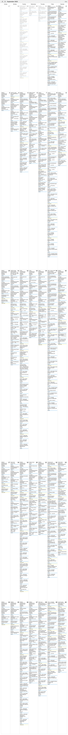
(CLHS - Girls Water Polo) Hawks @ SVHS (24, 694)
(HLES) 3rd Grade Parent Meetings (41, 188)
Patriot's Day (13, 308)
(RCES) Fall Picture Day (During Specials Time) (24, 613)
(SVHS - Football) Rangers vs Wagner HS (52, 403)
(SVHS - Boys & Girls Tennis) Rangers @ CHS (24, 645)
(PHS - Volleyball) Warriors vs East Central (23, 68)
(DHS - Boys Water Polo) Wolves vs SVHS (52, 367)
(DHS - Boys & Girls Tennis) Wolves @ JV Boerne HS (15, 516)
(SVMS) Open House (33, 532)
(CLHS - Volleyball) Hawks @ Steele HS (24, 436)
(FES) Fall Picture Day (13, 463)
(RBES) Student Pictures (23, 609)
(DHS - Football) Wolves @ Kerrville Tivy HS (52, 67)
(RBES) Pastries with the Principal (33, 640)
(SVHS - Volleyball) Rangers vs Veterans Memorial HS (24, 445)
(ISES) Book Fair (14, 277)
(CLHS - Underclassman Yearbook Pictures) (42, 6)
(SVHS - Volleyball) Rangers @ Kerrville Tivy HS (24, 580)
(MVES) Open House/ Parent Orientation (24, 385)
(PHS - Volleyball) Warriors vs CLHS (23, 159)
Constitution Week (14, 488)
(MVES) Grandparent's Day (32, 102)
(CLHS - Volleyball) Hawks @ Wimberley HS (52, 656)
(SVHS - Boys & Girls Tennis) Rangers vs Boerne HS (52, 517)
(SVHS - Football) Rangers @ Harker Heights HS (51, 77)
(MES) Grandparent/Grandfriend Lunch (52, 313)
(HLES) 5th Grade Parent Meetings (23, 163)
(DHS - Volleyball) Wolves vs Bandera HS (52, 661)
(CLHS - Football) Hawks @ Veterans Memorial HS (52, 388)
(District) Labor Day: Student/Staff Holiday (14, 93)
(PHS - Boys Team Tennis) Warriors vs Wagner (33, 12)
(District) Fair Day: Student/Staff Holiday (52, 608)
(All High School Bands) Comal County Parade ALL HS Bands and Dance (52, 645)
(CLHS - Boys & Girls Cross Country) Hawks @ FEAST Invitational (62, 36)
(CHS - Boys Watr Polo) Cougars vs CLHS (23, 26)
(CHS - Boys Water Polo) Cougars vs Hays (23, 372)
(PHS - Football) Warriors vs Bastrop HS (52, 566)
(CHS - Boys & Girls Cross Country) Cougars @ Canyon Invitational (62, 148)
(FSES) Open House (33, 528)
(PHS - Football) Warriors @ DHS (51, 244)
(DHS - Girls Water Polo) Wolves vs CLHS (42, 670)
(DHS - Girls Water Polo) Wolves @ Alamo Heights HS (23, 19)
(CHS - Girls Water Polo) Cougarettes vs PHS (52, 329)
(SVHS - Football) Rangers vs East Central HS (52, 249)
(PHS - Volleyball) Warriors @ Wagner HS (24, 709)
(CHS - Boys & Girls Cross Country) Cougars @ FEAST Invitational (62, 27)
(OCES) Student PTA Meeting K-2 (15, 626)
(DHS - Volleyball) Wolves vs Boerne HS (52, 210)
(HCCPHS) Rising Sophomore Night (23, 405)
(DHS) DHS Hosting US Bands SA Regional (62, 463)
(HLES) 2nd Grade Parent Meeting (42, 183)
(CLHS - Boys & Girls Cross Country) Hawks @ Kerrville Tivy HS (33, 502)
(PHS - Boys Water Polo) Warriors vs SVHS (52, 527)
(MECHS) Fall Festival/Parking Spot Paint (62, 134)
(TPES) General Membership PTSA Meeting (42, 653)
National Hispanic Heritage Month (51, 304)
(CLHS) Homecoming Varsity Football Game (42, 531)
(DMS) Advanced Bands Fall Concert (14, 507)
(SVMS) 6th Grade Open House (14, 529)
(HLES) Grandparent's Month (15, 128)
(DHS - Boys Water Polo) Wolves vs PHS (52, 220)
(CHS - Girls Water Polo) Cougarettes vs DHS (24, 558)
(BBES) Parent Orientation (32, 145)
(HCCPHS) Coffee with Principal (23, 499)
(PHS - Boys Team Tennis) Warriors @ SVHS (23, 521)
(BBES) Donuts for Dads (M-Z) (42, 638)
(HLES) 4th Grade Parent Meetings (23, 149)
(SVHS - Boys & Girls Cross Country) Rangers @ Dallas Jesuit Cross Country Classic (62, 656)
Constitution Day (4, 485)
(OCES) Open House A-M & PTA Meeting (42, 509)
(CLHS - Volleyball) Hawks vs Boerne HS (24, 684)
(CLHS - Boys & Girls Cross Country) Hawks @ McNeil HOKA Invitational (62, 511)
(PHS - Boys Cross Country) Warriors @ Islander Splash (42, 309)
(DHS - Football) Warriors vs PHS (51, 240)
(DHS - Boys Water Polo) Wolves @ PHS (24, 673)
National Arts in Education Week (51, 133)
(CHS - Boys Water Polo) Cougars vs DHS (23, 526)
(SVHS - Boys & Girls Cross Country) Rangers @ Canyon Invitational (62, 142)
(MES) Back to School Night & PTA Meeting (42, 172)
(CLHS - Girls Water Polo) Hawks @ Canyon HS (24, 56)
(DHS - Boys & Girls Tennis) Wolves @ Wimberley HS (33, 523)
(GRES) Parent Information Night (14, 331)
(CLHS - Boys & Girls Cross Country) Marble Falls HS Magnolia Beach (62, 650)
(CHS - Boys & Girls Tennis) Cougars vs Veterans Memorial (42, 165)
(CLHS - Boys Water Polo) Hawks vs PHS (24, 533)
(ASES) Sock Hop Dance (52, 347)
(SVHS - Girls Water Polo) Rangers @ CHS (24, 390)
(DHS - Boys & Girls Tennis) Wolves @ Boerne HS (24, 639)
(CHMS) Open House (15, 326)
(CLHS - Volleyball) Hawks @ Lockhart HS (52, 36)
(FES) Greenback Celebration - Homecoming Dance (52, 45)
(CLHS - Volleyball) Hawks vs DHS (23, 549)
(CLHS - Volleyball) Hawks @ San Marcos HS (23, 38)
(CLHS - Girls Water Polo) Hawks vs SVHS (52, 189)
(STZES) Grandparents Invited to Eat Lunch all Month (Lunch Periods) (52, 12)
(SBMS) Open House (15, 525)
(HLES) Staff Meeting (15, 511)
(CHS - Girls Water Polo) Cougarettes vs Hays (24, 338)
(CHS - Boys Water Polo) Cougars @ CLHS (62, 535)
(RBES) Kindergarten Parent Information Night (33, 155)
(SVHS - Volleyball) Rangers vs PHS (51, 229)
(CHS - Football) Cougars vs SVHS (51, 555)
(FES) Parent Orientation (40, 178)
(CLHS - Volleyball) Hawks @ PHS (23, 154)
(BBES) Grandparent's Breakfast (41, 132)
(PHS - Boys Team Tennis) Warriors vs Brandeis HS (51, 324)
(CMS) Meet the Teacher (23, 138)
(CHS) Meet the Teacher (14, 353)
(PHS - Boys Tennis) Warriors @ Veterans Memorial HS (24, 360)
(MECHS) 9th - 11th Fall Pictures (42, 315)
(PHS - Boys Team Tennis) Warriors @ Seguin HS (33, 139)
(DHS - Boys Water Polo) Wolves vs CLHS (42, 692)
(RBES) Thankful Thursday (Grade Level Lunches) (14, 122)
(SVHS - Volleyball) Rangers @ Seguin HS (52, 677)
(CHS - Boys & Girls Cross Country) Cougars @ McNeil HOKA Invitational (62, 492)
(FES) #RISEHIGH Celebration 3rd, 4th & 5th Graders (42, 642)
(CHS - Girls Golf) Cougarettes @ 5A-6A (52, 632)
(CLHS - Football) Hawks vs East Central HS (41, 526)
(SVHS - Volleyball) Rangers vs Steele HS (52, 82)
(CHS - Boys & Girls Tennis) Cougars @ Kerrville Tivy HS (62, 340)
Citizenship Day (4, 481)
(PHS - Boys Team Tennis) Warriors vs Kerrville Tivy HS (23, 663)
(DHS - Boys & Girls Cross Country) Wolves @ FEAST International (62, 44)
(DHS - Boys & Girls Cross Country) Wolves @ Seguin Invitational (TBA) (62, 610)
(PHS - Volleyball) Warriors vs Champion (52, 550)
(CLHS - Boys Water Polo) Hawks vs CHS (62, 541)
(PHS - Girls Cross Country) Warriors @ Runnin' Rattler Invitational (62, 162)
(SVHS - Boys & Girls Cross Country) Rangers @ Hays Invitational (62, 309)
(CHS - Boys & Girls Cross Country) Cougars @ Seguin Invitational (62, 629)
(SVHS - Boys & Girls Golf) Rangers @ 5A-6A (52, 638)
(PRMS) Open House (24, 133)
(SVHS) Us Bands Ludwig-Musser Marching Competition (62, 618)
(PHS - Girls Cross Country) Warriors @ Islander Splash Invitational (62, 303)
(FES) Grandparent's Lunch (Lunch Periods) (22, 272)
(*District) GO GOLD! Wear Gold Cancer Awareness (51, 463)
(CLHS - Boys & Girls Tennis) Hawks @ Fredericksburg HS (42, 12)
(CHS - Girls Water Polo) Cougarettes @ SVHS (42, 659)
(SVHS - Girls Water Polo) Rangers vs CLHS (24, 678)
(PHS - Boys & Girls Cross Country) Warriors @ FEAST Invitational (62, 52)
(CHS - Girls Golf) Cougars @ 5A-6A (61, 642)
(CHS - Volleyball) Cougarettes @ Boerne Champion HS (52, 376)
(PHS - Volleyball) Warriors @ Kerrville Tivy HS (52, 383)
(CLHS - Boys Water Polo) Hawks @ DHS (42, 688)
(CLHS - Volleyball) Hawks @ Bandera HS (52, 536)
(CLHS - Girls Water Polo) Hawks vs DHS (24, 421)
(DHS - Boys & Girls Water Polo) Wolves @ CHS (24, 538)
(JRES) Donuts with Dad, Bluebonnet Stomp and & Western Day (42, 632)
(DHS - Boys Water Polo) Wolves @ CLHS (23, 379)
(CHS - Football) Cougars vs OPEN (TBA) (51, 603)
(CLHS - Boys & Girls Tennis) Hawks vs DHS (42, 149)
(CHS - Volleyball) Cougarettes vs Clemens (23, 73)
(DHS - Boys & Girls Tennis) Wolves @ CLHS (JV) (42, 17)
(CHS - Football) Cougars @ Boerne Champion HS (42, 339)
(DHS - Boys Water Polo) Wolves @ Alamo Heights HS (23, 62)
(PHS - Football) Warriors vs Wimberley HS (52, 72)
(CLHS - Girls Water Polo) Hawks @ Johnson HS (52, 319)
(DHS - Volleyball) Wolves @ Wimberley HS (24, 400)
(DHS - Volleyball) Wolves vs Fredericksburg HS (51, 540)
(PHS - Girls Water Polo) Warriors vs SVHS (52, 546)
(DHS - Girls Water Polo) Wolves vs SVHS (52, 335)
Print (66, 1)
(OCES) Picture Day (33, 465)
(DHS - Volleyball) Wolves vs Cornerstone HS (23, 689)
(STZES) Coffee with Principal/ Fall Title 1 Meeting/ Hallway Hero (52, 501)
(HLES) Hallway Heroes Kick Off (41, 335)
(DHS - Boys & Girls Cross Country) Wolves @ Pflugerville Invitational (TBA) (52, 99)
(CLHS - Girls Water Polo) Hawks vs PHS (24, 564)
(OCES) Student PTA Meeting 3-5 (33, 679)
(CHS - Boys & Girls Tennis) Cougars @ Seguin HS (24, 13)
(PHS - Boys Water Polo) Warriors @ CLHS (23, 544)
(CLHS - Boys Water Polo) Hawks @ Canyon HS (24, 32)
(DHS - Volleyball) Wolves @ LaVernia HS (52, 41)
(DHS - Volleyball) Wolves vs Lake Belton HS (23, 129)
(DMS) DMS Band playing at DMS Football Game (23, 657)
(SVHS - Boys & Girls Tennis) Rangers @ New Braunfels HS (52, 173)
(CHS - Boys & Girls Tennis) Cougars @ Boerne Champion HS (62, 322)
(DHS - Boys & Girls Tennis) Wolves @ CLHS (32, 6)
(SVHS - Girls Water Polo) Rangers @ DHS (52, 344)
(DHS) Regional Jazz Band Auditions (62, 334)
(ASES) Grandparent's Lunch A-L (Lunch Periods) (41, 94)
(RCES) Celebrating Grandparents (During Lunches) (24, 100)
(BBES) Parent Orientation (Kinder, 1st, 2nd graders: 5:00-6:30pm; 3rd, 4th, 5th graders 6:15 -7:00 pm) (33, 95)
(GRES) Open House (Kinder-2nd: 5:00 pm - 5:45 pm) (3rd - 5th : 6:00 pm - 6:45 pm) (14, 272)
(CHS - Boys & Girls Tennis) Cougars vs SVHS (24, 650)
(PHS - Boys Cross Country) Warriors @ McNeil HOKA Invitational (62, 296)
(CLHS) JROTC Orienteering (61, 499)
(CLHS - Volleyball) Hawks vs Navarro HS (52, 206)
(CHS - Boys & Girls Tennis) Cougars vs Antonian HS (24, 514)
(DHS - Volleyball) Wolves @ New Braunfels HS (23, 44)
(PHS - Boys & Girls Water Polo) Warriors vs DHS (24, 704)
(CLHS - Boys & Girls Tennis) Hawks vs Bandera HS (33, 328)
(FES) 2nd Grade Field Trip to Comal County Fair (42, 603)
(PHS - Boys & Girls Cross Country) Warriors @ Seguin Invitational (62, 637)
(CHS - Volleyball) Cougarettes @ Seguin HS (23, 720)
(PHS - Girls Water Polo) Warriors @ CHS (52, 372)
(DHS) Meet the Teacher (14, 358)
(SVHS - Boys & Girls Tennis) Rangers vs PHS (24, 508)
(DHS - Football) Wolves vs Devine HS (52, 682)
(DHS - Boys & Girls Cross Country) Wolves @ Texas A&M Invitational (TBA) (52, 272)
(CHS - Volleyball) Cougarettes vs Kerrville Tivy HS (52, 199)
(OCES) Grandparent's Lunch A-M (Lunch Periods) (42, 138)
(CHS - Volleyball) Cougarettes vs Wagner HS (52, 665)
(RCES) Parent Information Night (23, 365)
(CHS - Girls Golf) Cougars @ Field (51, 142)
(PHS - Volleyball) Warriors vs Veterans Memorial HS (52, 672)
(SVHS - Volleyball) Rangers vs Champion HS (23, 715)
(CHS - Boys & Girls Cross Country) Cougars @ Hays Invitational (62, 316)
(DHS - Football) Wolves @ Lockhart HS (52, 393)
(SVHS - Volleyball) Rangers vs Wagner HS (52, 408)
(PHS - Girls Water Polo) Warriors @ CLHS (23, 570)
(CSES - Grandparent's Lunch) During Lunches (52, 148)
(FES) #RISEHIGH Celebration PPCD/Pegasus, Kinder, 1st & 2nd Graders (32, 650)
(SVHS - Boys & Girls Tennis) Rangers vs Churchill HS (62, 329)
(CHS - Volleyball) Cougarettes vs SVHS (52, 560)
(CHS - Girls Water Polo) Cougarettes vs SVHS (24, 414)
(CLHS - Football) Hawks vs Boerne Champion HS (52, 254)
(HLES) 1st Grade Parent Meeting (32, 161)
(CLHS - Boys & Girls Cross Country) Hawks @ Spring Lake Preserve (62, 129)
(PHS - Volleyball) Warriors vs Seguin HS (23, 575)
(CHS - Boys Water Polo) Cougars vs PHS (52, 362)
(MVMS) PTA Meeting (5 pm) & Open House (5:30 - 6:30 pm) (15, 336)
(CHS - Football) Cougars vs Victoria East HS (52, 56)
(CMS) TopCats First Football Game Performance (24, 352)
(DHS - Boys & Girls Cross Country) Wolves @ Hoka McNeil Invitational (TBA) (52, 469)
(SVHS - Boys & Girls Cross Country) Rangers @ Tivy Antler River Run (62, 518)
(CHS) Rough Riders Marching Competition (61, 603)
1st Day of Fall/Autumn (60, 547)
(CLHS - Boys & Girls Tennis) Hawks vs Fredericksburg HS (33, 667)
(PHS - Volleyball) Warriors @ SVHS (51, 224)
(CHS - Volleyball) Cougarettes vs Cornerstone (23, 122)
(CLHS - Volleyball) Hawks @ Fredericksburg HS (51, 352)
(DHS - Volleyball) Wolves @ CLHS (23, 553)
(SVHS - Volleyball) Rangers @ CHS (51, 575)
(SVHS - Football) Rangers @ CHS (51, 570)
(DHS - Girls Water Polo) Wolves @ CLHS (23, 425)
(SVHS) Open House (15, 349)
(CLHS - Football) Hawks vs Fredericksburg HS (52, 63)
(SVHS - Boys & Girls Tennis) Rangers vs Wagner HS (42, 160)
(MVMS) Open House (15, 345)
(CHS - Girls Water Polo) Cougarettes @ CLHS (62, 523)
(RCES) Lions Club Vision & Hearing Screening (14, 498)
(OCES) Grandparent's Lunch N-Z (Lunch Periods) (52, 157)
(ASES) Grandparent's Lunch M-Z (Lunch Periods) (52, 93)
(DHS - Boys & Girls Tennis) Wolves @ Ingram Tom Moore (33, 334)
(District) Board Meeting (41, 515)
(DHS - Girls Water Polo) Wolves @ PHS (24, 699)
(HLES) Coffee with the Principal (33, 658)
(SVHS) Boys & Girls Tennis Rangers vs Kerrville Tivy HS (24, 332)
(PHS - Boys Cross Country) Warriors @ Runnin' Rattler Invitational (62, 155)
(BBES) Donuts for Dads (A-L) (32, 631)
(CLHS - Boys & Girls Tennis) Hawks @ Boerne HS (33, 518)
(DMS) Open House (24, 144)
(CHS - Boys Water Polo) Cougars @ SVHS (42, 681)
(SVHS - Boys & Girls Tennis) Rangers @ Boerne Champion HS (23, 7)
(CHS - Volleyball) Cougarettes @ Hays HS (52, 51)
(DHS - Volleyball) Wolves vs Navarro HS (52, 357)
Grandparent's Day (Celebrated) (5, 296)
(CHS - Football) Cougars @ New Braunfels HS (51, 233)
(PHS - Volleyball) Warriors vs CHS (23, 440)
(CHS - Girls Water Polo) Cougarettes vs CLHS (24, 50)
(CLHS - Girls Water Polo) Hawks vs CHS (62, 530)
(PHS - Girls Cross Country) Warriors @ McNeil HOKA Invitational (62, 504)
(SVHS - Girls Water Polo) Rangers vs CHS (42, 675)
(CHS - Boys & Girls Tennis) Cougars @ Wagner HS (24, 346)
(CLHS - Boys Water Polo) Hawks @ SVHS (24, 668)
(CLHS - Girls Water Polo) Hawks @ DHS (42, 665)
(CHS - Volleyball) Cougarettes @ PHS (24, 430)
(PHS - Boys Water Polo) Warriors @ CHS (52, 340)
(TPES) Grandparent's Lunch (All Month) (52, 17)
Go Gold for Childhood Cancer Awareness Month (52, 22)
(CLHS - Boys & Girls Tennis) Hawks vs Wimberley (33, 134)
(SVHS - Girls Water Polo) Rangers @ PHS (52, 532)
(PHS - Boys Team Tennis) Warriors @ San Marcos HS (52, 179)
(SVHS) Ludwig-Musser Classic (61, 615)
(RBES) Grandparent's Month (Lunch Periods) (52, 6)
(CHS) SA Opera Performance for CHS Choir (42, 500)
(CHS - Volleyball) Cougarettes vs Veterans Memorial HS (23, 587)
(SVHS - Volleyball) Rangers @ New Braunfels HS (23, 168)
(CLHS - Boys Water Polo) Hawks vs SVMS (52, 214)
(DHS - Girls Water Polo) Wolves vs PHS (52, 195)
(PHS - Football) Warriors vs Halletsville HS (52, 398)
